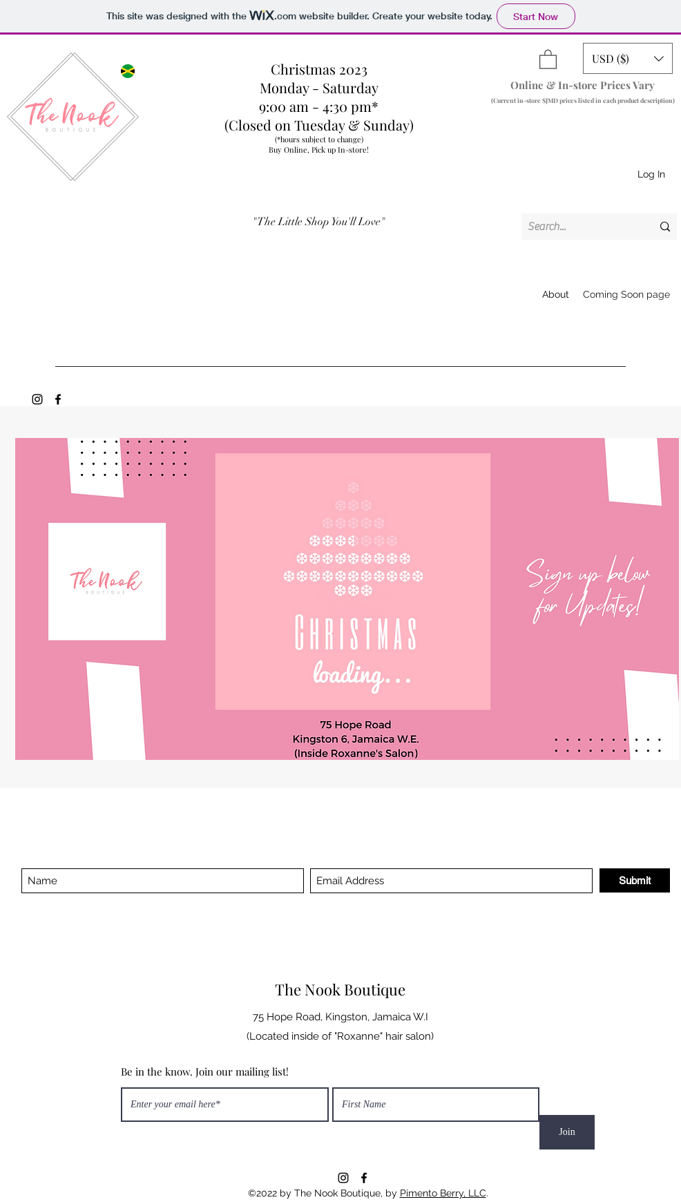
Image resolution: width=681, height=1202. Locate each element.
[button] (548, 58)
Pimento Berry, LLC (443, 1193)
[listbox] (628, 58)
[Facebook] (58, 399)
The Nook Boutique (340, 989)
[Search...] (579, 226)
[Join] (567, 1132)
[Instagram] (37, 399)
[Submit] (635, 880)
